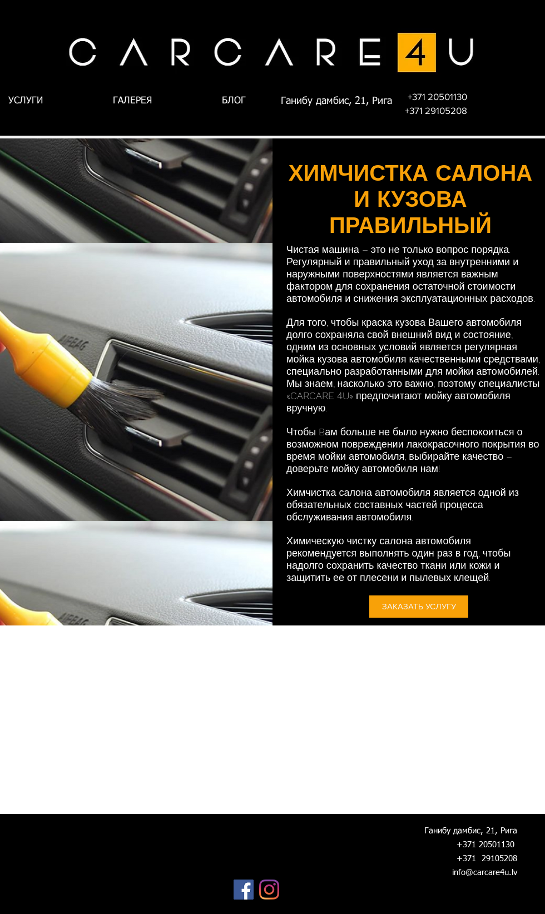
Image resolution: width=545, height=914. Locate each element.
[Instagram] (269, 890)
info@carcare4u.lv (484, 872)
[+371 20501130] (437, 96)
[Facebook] (244, 890)
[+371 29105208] (436, 110)
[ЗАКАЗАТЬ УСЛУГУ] (418, 606)
